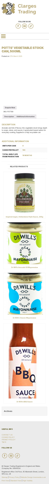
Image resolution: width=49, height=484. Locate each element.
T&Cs (4, 442)
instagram (24, 26)
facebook (18, 26)
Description (9, 116)
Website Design (26, 477)
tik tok (30, 26)
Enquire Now (10, 108)
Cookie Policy (8, 437)
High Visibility (27, 481)
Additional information (26, 116)
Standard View (15, 481)
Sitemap (5, 477)
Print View (5, 481)
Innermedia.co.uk (39, 477)
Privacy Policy (8, 440)
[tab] (9, 117)
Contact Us (7, 435)
